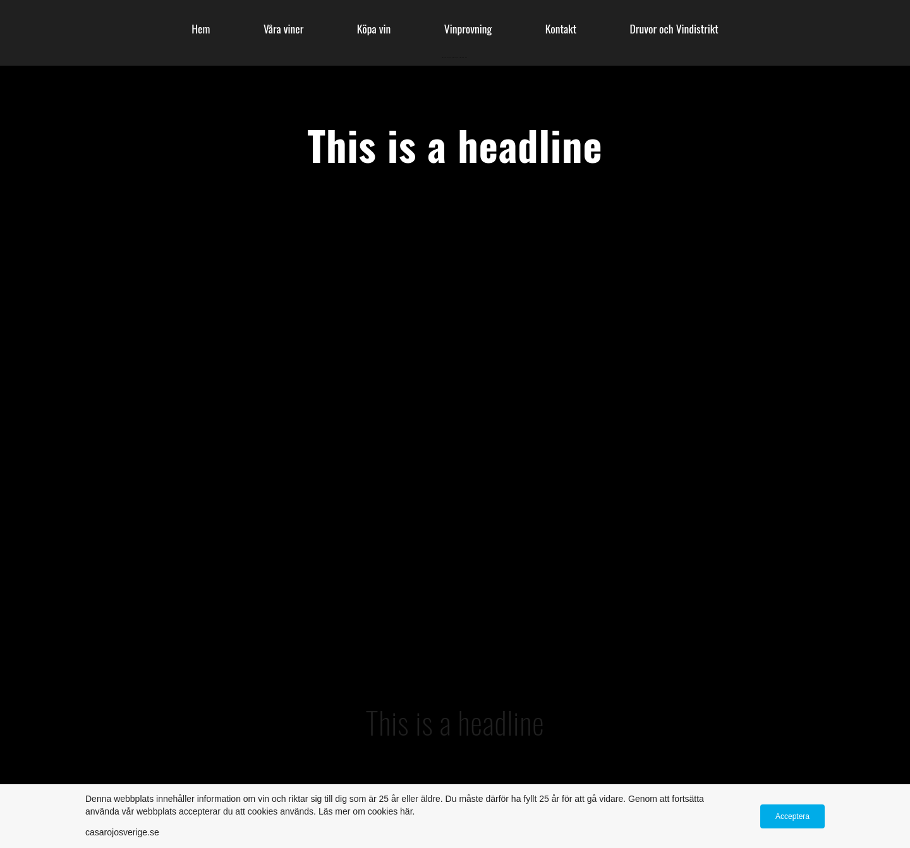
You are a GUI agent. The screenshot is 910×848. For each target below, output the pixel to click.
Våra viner (283, 28)
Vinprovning (468, 28)
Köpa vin (374, 28)
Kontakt (560, 28)
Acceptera (792, 816)
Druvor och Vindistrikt (674, 28)
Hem (200, 28)
